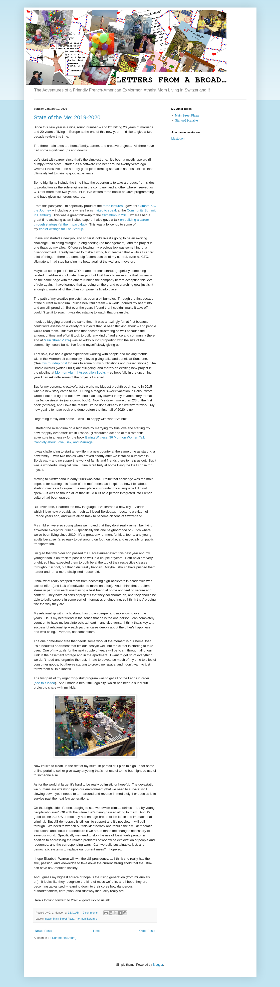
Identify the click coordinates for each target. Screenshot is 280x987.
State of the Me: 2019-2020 (67, 117)
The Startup (74, 229)
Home (96, 931)
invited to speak (105, 210)
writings (54, 229)
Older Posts (147, 931)
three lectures (113, 206)
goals (48, 918)
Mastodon (178, 138)
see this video (45, 683)
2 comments (90, 912)
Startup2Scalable (186, 120)
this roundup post (54, 363)
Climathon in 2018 (115, 215)
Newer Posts (43, 931)
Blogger (158, 964)
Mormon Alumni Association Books (80, 372)
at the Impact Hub (73, 224)
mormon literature (86, 918)
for (63, 229)
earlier (43, 229)
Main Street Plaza (57, 340)
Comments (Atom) (64, 938)
